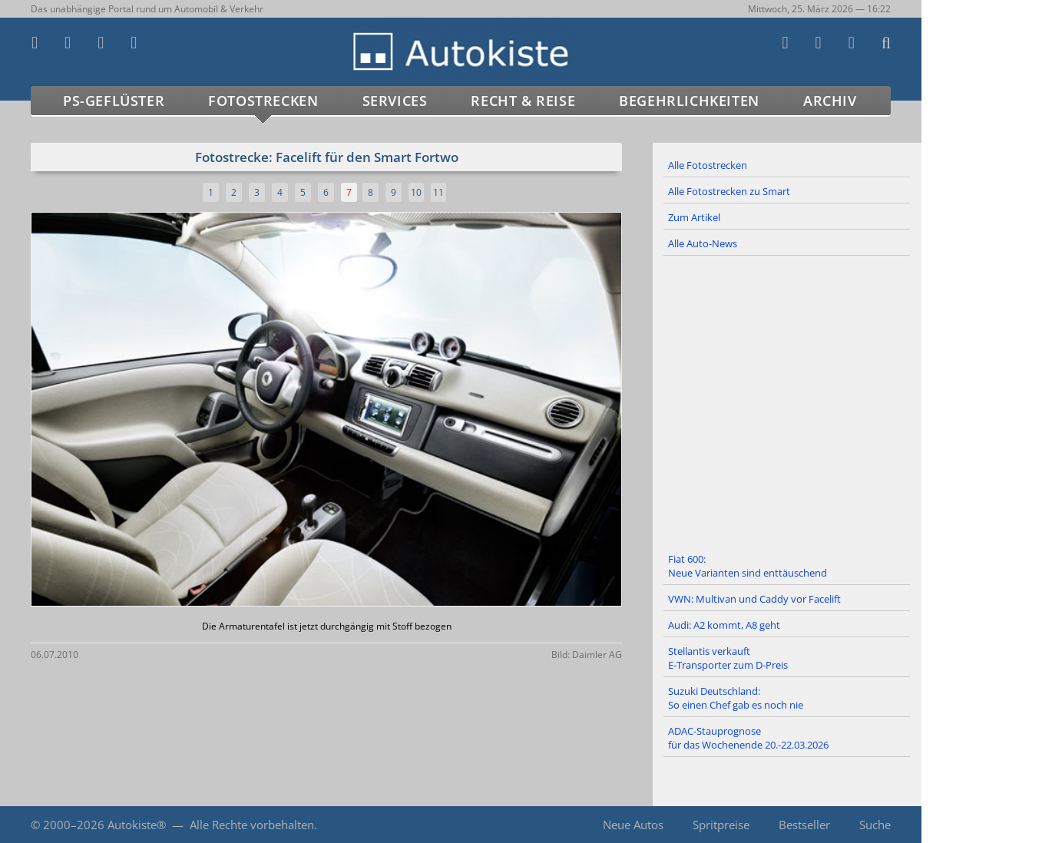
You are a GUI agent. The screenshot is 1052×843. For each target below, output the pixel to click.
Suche (875, 824)
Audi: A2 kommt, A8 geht (724, 625)
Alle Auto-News (702, 243)
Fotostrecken (263, 100)
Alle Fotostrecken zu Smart (729, 191)
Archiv (830, 100)
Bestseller (804, 824)
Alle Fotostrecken (707, 165)
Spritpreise (721, 824)
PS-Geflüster (113, 100)
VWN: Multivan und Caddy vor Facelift (754, 599)
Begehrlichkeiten (689, 100)
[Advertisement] (787, 401)
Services (395, 100)
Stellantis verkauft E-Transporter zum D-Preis (728, 658)
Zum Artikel (694, 217)
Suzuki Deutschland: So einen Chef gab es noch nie (735, 698)
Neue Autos (633, 824)
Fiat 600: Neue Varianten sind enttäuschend (747, 566)
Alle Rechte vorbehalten (252, 824)
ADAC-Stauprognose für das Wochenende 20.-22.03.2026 (748, 738)
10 (416, 192)
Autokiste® (137, 824)
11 (438, 192)
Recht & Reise (523, 100)
